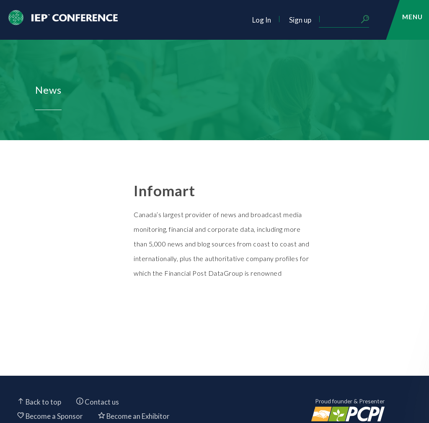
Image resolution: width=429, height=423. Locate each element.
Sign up (300, 19)
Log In (261, 19)
